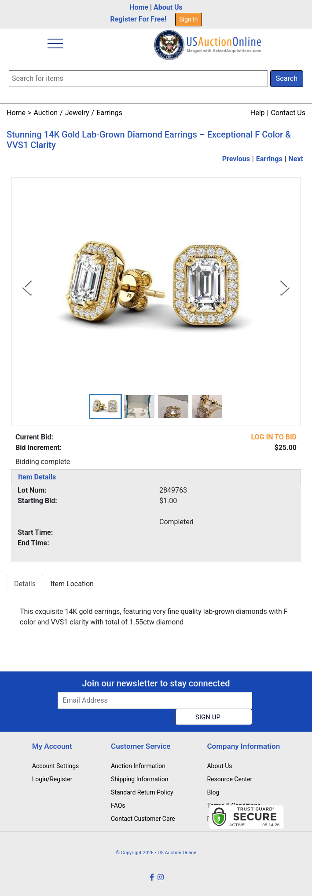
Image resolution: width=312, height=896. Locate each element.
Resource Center (229, 779)
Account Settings (55, 765)
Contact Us (288, 113)
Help (257, 113)
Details (25, 584)
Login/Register (52, 779)
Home (138, 7)
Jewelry (77, 113)
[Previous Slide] (27, 287)
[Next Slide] (285, 287)
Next (296, 159)
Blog (213, 792)
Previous (236, 159)
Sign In (188, 19)
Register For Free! (138, 19)
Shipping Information (139, 779)
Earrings (109, 113)
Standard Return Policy (142, 792)
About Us (168, 7)
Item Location (72, 584)
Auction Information (138, 765)
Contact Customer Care (143, 818)
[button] (105, 406)
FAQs (118, 805)
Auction (45, 113)
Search (286, 78)
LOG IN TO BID (274, 437)
